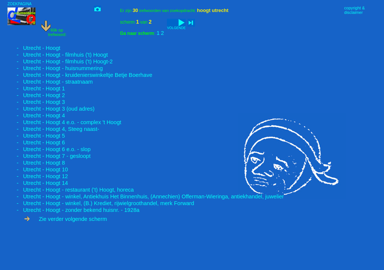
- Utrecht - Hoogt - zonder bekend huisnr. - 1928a (74, 210)
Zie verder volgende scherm (65, 219)
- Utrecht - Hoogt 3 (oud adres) (51, 109)
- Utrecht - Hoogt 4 (36, 115)
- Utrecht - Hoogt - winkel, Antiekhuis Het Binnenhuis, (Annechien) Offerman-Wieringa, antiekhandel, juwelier (146, 197)
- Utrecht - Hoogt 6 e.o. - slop (49, 149)
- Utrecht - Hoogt (34, 48)
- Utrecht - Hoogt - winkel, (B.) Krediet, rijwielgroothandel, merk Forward (101, 203)
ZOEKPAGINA (20, 4)
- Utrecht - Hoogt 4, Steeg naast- (53, 129)
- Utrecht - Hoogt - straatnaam (50, 82)
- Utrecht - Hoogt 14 (38, 183)
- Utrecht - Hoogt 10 (38, 169)
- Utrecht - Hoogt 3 (36, 102)
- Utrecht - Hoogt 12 (38, 176)
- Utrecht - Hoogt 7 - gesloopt (49, 156)
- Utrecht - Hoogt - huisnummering (55, 68)
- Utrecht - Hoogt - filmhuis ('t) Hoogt (58, 55)
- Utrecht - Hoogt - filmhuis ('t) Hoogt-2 (60, 61)
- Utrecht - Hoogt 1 (36, 89)
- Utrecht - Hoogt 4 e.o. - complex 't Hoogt (64, 122)
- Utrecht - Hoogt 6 (36, 143)
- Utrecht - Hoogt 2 (36, 95)
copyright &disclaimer (354, 10)
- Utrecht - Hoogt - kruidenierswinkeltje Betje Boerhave (80, 75)
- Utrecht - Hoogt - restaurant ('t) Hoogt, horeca (71, 190)
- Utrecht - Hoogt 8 (36, 163)
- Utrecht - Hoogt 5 (36, 136)
